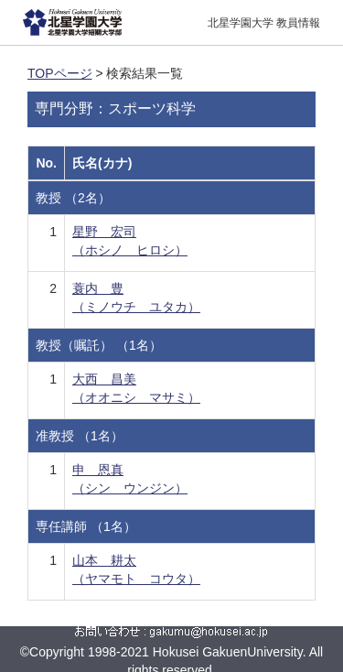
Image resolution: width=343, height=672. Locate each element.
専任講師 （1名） (86, 526)
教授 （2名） (73, 197)
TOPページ (59, 73)
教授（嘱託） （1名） (99, 345)
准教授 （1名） (79, 435)
